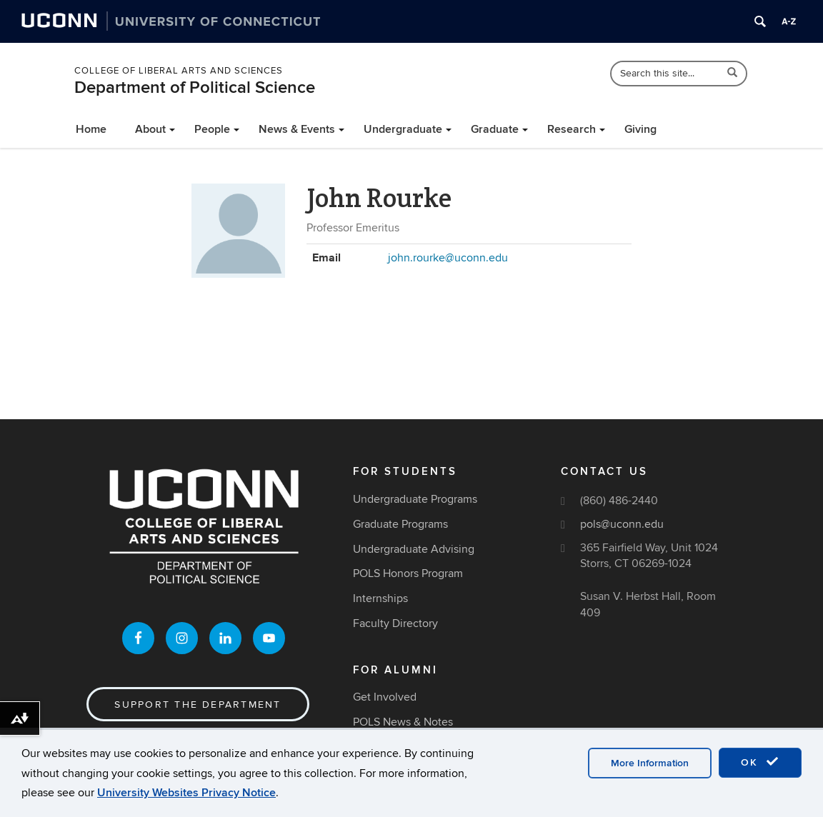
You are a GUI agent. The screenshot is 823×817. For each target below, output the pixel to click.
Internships (380, 598)
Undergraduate (403, 129)
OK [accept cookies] (760, 769)
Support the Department (197, 704)
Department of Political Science (194, 87)
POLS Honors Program (408, 573)
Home (91, 129)
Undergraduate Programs (415, 499)
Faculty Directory (395, 623)
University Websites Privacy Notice (186, 800)
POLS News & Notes (403, 722)
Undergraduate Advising (413, 549)
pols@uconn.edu (622, 524)
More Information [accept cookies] (650, 771)
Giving (640, 129)
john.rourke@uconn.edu (448, 258)
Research (571, 129)
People (212, 129)
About (150, 129)
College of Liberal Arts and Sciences (178, 70)
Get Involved (385, 697)
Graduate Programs (400, 524)
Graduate (495, 129)
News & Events (297, 129)
